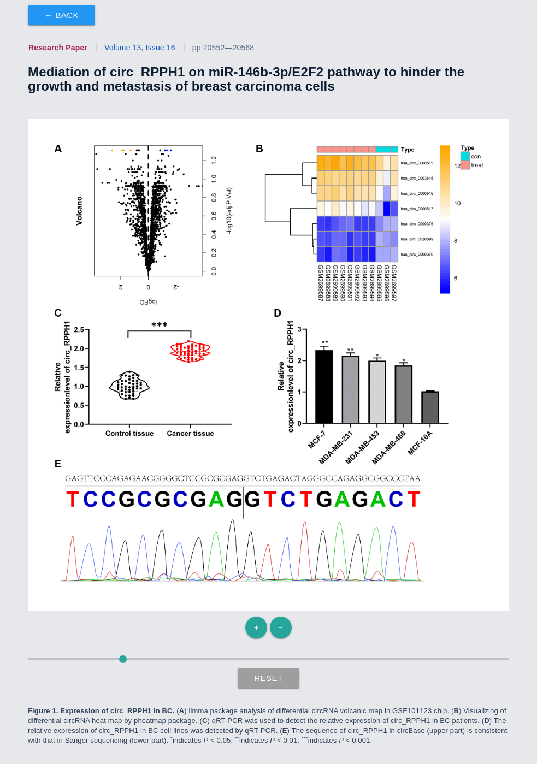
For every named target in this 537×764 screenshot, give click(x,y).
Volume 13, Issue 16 (139, 47)
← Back (61, 15)
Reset (268, 678)
